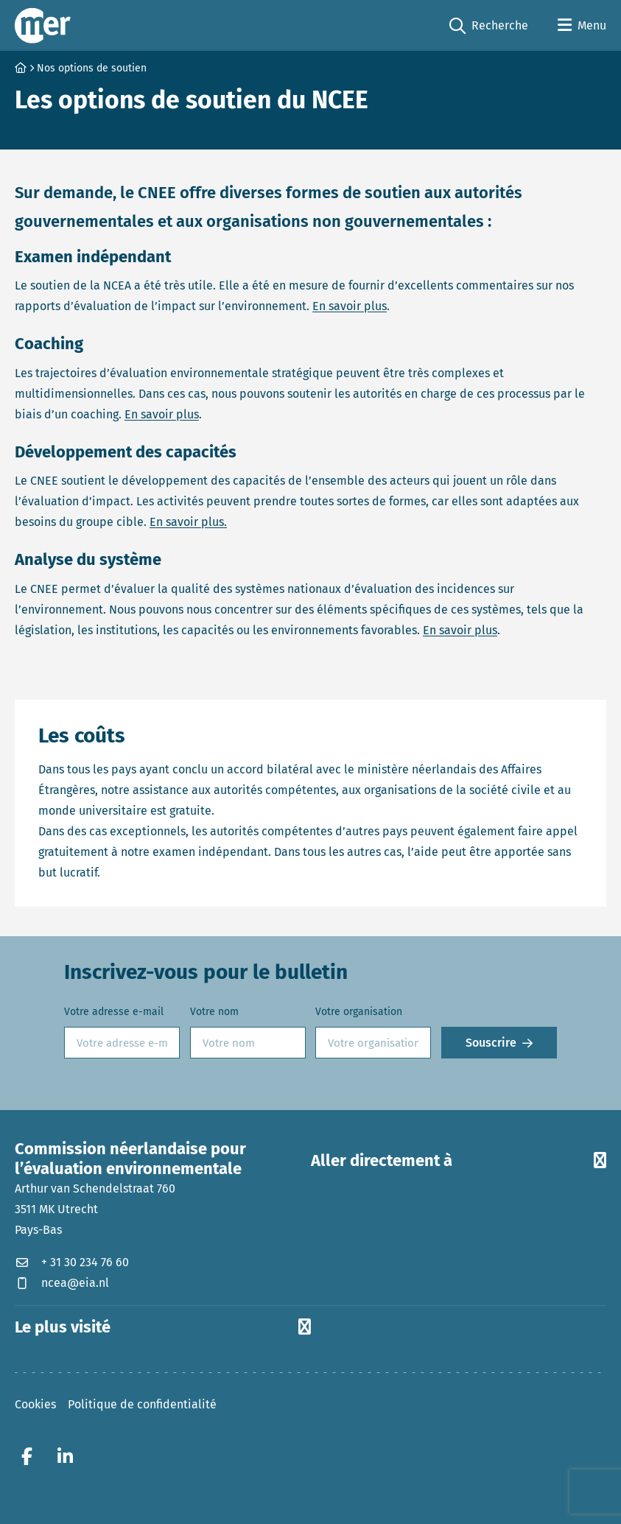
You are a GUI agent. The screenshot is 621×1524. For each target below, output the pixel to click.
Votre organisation (358, 1011)
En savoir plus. (188, 522)
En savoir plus (349, 306)
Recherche (488, 26)
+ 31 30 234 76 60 (72, 1262)
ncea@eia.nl (62, 1283)
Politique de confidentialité (142, 1404)
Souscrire (491, 1043)
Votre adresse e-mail (114, 1011)
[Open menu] (582, 26)
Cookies (35, 1404)
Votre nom (214, 1011)
